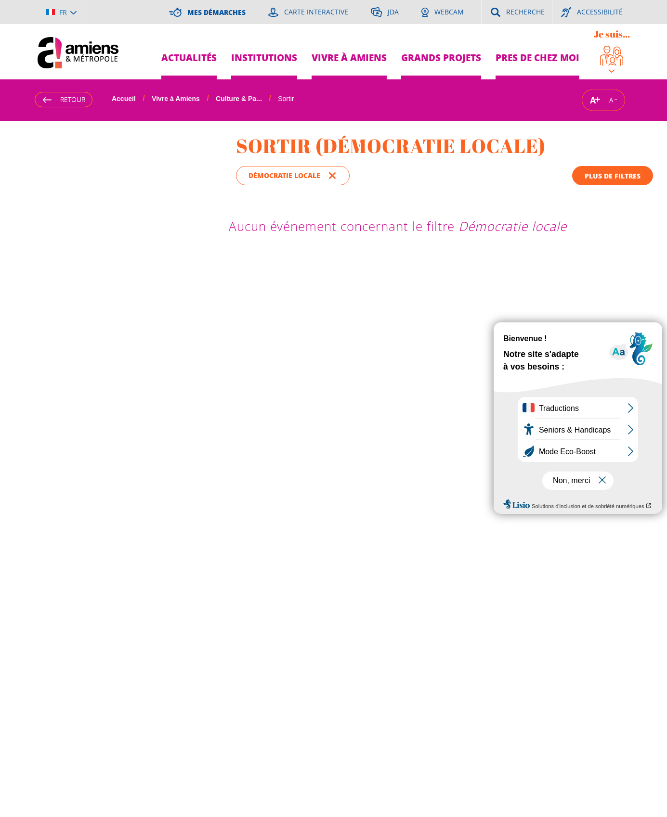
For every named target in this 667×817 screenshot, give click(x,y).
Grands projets (441, 57)
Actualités (189, 57)
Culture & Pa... (239, 98)
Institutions (264, 57)
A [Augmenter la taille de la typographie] (593, 100)
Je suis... (612, 33)
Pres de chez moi (537, 57)
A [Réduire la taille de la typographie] (611, 100)
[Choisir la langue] (61, 12)
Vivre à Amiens (349, 57)
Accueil (124, 98)
